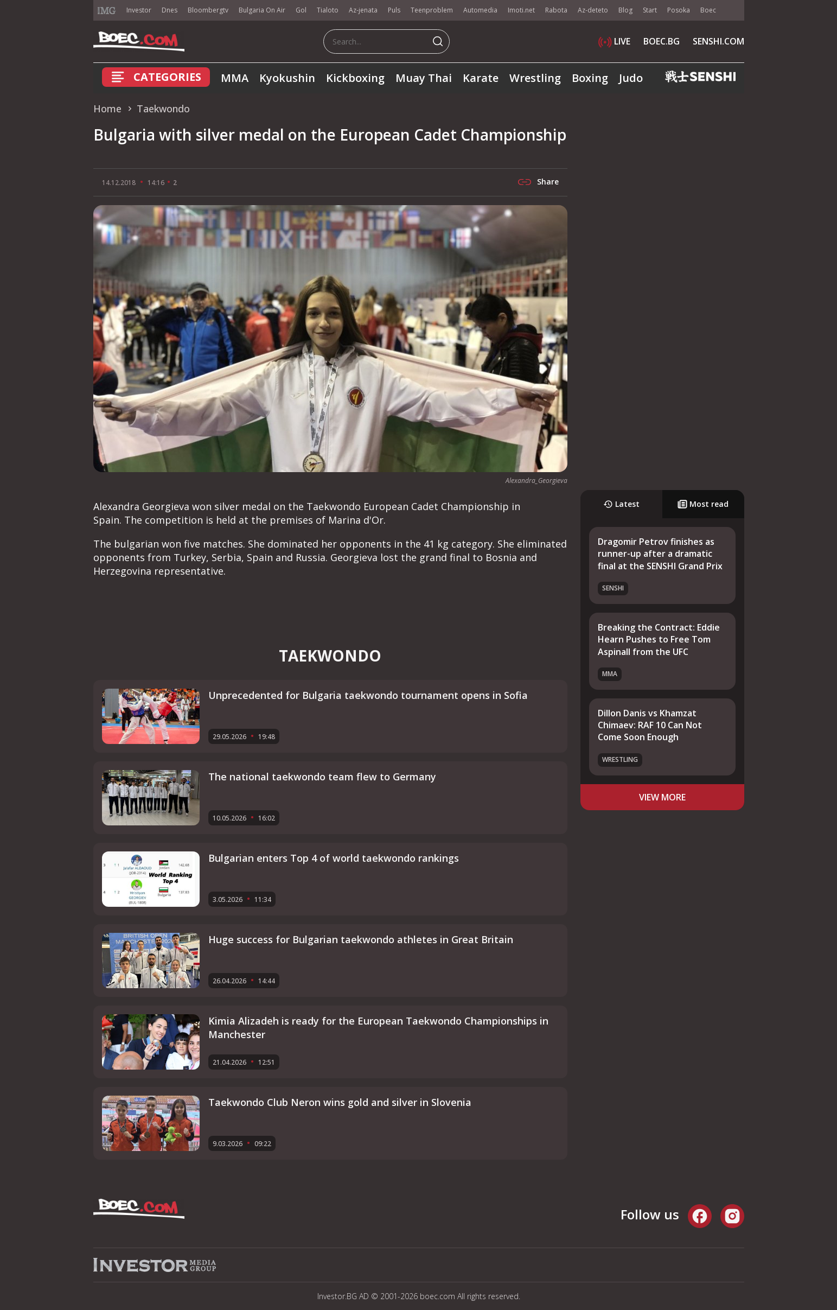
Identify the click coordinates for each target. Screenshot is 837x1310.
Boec (708, 10)
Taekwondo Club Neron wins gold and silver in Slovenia (339, 1102)
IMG (107, 10)
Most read (703, 504)
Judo (631, 78)
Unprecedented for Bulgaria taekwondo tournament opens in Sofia (368, 695)
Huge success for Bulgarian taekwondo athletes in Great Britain (360, 939)
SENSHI (613, 588)
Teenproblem (432, 10)
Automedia (480, 10)
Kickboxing (355, 78)
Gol (301, 10)
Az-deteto (593, 10)
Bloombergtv (208, 10)
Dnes (169, 10)
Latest (621, 504)
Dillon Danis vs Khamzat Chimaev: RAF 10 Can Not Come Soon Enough (650, 725)
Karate (481, 78)
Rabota (556, 10)
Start (650, 10)
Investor (138, 10)
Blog (625, 10)
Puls (394, 10)
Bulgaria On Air (262, 10)
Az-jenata (363, 10)
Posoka (678, 10)
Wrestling (535, 78)
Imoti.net (521, 10)
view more (662, 797)
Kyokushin (287, 78)
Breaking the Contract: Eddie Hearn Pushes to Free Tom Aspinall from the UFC (659, 639)
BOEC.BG (661, 41)
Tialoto (327, 10)
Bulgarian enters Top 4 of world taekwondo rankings (333, 857)
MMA (234, 78)
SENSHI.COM (718, 41)
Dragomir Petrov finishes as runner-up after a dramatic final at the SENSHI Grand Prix (660, 554)
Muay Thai (423, 78)
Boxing (590, 78)
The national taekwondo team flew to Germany (322, 776)
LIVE (614, 41)
